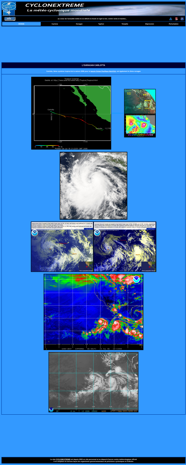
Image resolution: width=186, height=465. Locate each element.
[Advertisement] (93, 44)
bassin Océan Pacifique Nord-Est (103, 71)
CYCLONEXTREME (63, 459)
